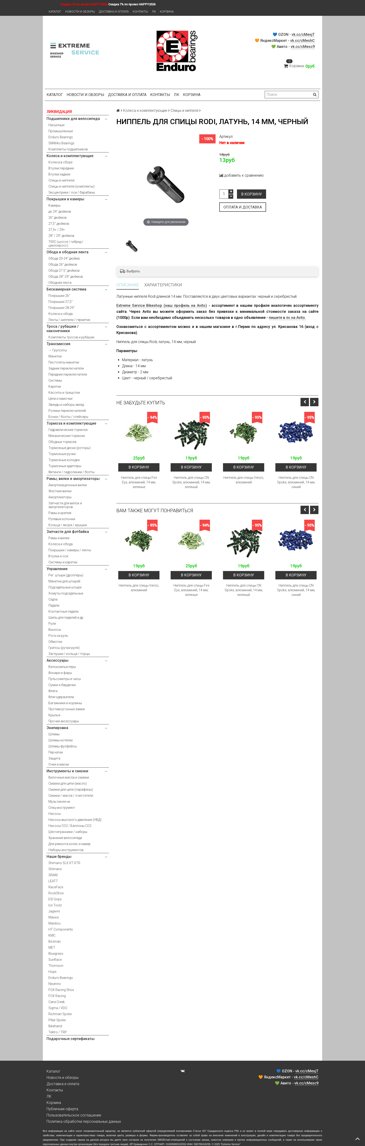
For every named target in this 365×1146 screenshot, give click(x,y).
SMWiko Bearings (61, 143)
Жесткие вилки (59, 491)
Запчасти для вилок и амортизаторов (65, 505)
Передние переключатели (67, 374)
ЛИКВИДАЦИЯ (59, 111)
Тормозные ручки (62, 454)
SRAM (52, 875)
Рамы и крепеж (59, 513)
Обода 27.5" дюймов (64, 270)
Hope (52, 972)
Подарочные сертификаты (71, 1039)
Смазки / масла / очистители (70, 795)
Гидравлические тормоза (68, 430)
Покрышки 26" (59, 295)
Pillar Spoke (57, 1020)
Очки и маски (58, 764)
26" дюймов (57, 217)
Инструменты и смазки (67, 771)
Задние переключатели (66, 368)
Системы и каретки (62, 562)
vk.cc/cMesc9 (303, 46)
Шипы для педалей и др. (66, 617)
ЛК (154, 11)
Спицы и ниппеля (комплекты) (71, 186)
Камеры (54, 205)
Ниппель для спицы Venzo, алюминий (243, 480)
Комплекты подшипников (68, 149)
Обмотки (55, 642)
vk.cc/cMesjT (303, 34)
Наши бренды (59, 856)
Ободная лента (59, 282)
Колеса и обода (60, 314)
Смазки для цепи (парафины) (70, 789)
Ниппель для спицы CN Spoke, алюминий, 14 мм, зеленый (191, 482)
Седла (52, 599)
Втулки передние (61, 168)
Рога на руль (58, 635)
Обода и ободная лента (67, 252)
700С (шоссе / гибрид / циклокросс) (65, 243)
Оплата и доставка (242, 207)
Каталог (55, 11)
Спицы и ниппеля (61, 180)
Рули (52, 623)
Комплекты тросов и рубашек (71, 337)
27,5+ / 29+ (56, 229)
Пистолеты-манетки (63, 362)
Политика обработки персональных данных (84, 1121)
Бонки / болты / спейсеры (68, 417)
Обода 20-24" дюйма (64, 258)
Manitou (54, 923)
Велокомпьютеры (62, 667)
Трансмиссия (58, 344)
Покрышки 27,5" (60, 302)
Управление (57, 569)
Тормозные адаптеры (64, 466)
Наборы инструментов (66, 850)
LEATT (53, 881)
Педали (53, 605)
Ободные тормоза (62, 442)
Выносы (54, 629)
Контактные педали (63, 611)
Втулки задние (59, 174)
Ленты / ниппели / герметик (69, 320)
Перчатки (55, 752)
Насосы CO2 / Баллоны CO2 (69, 826)
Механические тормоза (66, 436)
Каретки (54, 386)
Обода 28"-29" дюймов (65, 276)
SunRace (55, 959)
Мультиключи (59, 801)
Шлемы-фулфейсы (62, 746)
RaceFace (55, 887)
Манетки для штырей (64, 581)
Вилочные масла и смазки (68, 777)
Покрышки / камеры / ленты (69, 550)
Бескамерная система (66, 289)
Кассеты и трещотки (64, 392)
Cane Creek (56, 1002)
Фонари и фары (60, 673)
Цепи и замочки (60, 398)
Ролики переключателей (67, 411)
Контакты (140, 11)
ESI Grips (55, 899)
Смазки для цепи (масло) (67, 783)
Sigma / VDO (57, 1008)
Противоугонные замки (66, 709)
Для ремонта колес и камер (69, 844)
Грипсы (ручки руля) (64, 648)
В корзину (251, 194)
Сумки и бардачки (62, 685)
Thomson (55, 966)
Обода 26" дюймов (62, 264)
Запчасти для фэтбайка (68, 531)
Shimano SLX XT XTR (64, 863)
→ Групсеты (57, 350)
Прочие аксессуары (63, 721)
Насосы (54, 814)
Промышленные (60, 131)
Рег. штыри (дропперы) (65, 575)
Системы (55, 380)
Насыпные (56, 125)
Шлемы (54, 734)
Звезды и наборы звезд (66, 404)
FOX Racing (57, 996)
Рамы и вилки (58, 538)
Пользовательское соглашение (74, 1115)
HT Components (60, 929)
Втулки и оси (58, 556)
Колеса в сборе (60, 162)
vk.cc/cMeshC (302, 40)
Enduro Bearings (60, 137)
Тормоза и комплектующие (71, 423)
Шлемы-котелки (60, 740)
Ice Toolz (55, 905)
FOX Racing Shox (61, 990)
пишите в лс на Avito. (287, 317)
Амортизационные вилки (67, 485)
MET (51, 947)
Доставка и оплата (114, 11)
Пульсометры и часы (64, 679)
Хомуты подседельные (65, 593)
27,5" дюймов (58, 223)
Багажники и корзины (65, 703)
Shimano (55, 869)
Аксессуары (57, 660)
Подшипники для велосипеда (73, 118)
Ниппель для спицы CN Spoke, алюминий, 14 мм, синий (296, 482)
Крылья (54, 715)
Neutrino (54, 984)
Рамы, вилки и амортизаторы (73, 478)
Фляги (52, 691)
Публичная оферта (62, 1109)
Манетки (55, 356)
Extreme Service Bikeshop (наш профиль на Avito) (161, 305)
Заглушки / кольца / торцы (69, 654)
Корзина (167, 11)
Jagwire (54, 911)
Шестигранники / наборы (67, 832)
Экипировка (57, 728)
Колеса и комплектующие (70, 156)
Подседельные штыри (64, 587)
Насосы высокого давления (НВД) (74, 820)
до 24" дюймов (59, 211)
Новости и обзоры (80, 11)
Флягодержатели (61, 697)
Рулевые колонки (61, 519)
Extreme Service (230, 1144)
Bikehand (55, 1026)
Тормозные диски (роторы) (69, 448)
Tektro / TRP (57, 1032)
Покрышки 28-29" (61, 308)
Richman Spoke (60, 1014)
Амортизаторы (59, 497)
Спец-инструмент (61, 807)
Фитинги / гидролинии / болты (71, 472)
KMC (51, 935)
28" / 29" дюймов (61, 236)
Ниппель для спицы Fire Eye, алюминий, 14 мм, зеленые (139, 482)
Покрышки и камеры (65, 199)
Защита (54, 758)
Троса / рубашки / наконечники (62, 328)
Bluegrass (55, 953)
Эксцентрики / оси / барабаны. (72, 192)
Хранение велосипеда (65, 838)
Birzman (54, 941)
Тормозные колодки (64, 460)
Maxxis (53, 917)
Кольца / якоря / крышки (67, 525)
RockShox (56, 893)
